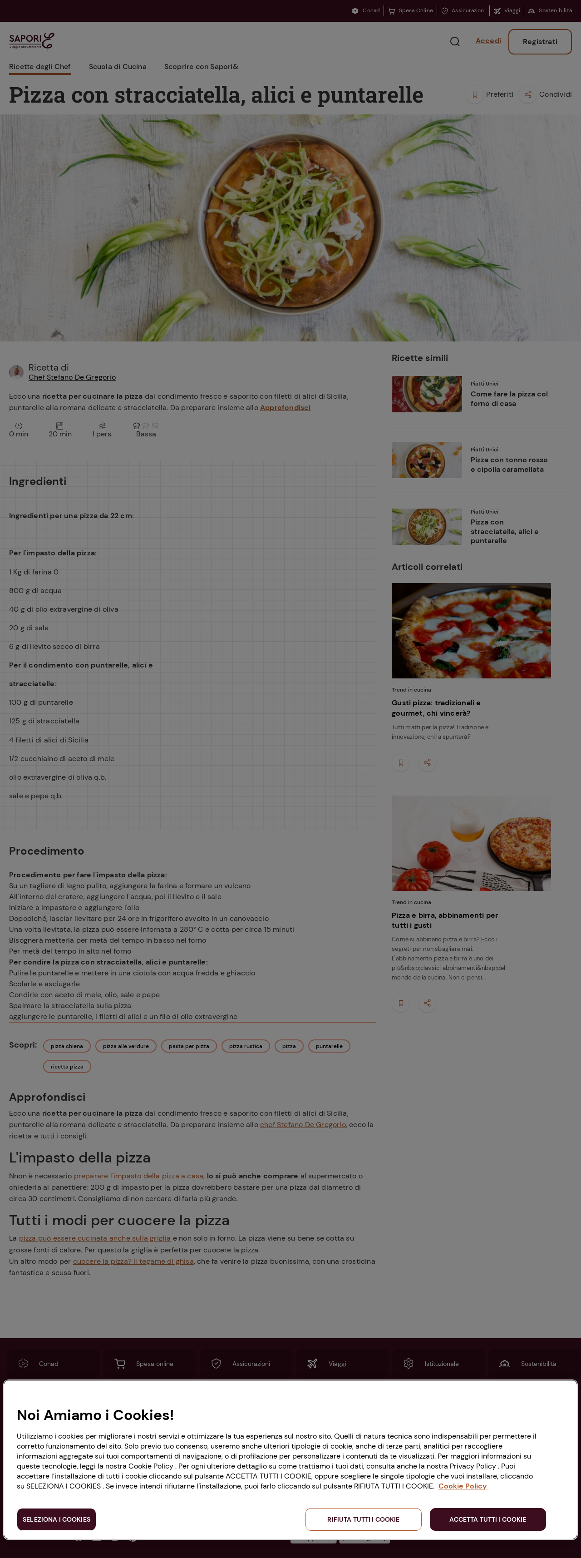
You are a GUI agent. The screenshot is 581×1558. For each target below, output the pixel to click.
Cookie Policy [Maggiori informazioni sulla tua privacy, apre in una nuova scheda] (462, 1486)
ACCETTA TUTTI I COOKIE (487, 1519)
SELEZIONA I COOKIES (56, 1519)
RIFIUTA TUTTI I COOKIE (363, 1519)
